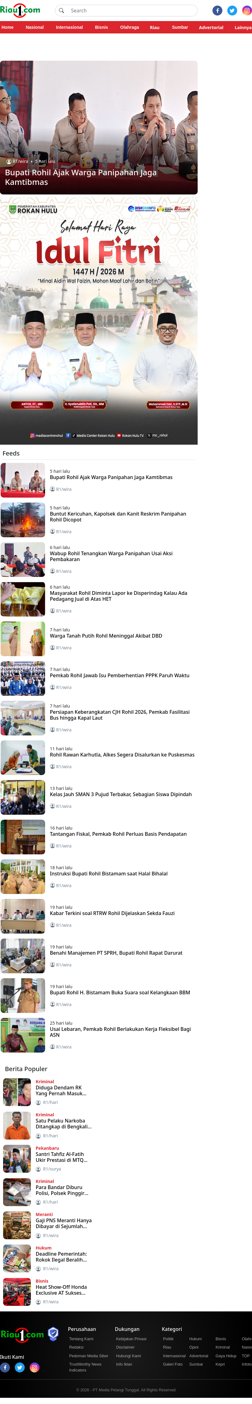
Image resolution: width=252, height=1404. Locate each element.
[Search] (132, 10)
